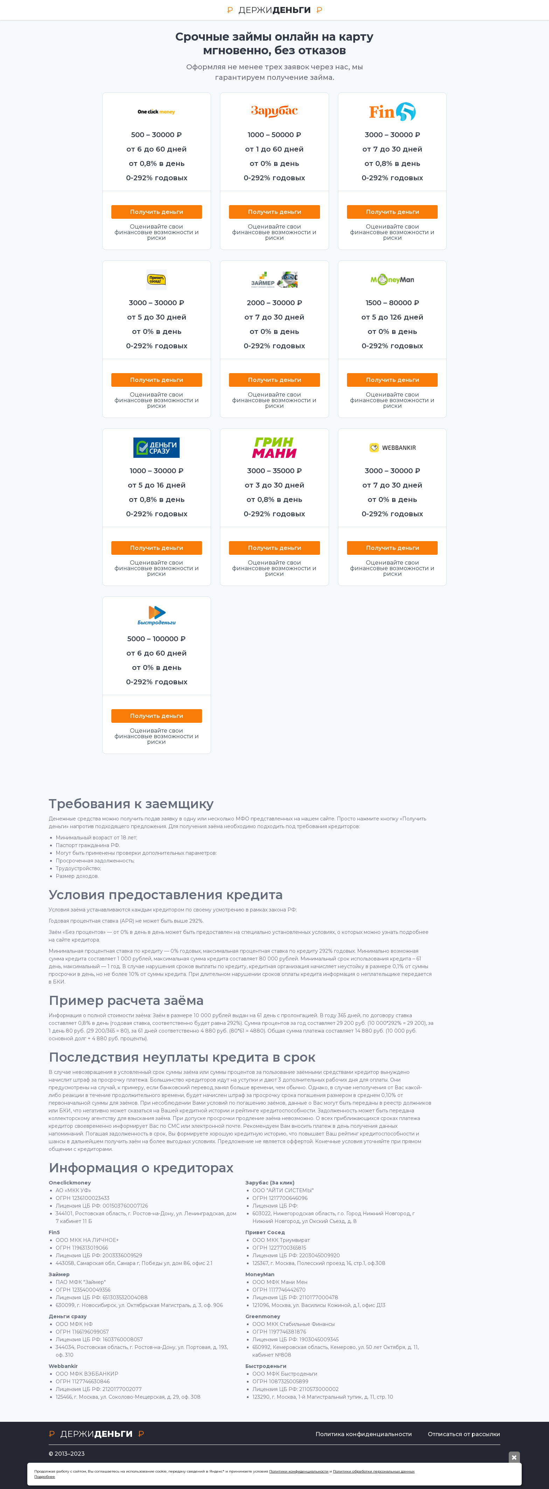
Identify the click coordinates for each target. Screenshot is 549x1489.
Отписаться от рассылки (464, 1434)
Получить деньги (156, 212)
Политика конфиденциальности (363, 1434)
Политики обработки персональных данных (374, 1471)
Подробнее (44, 1476)
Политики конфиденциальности (298, 1471)
